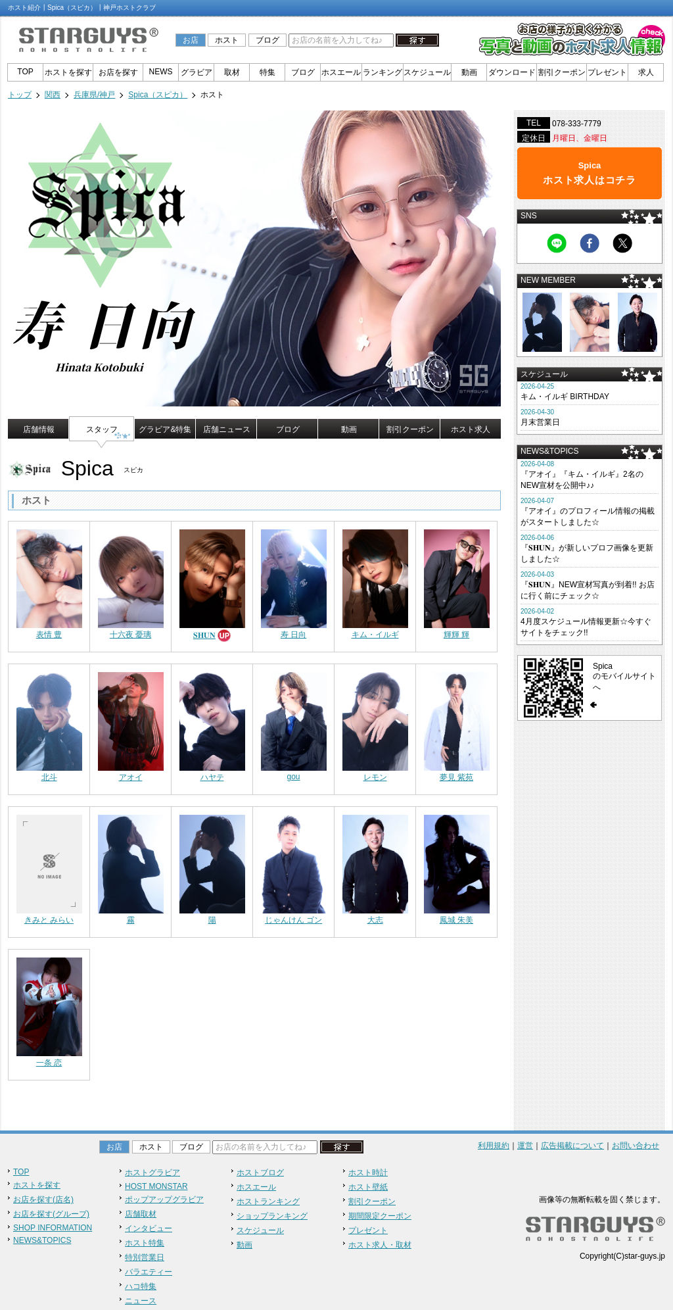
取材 (232, 72)
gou (293, 776)
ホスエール (341, 72)
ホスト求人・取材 (379, 1244)
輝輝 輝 (456, 634)
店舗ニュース (226, 429)
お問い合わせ (635, 1145)
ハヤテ (212, 777)
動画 (469, 72)
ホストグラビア (152, 1172)
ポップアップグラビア (164, 1199)
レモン (375, 777)
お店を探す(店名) (43, 1199)
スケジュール (427, 72)
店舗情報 (39, 429)
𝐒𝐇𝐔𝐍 (204, 635)
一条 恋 (49, 1062)
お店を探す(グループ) (51, 1214)
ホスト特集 (144, 1243)
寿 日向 (293, 634)
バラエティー (148, 1271)
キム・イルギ (375, 634)
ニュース (140, 1300)
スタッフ (102, 429)
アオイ (131, 777)
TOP (25, 71)
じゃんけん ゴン (293, 920)
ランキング (382, 72)
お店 (190, 40)
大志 (375, 920)
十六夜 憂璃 (130, 634)
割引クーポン (562, 72)
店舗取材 (140, 1214)
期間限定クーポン (379, 1216)
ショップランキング (272, 1216)
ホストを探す (68, 72)
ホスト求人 (470, 429)
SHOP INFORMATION (52, 1227)
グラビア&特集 (165, 429)
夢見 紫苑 (456, 777)
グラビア (196, 72)
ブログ (267, 40)
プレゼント (607, 72)
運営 (525, 1145)
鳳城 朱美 (456, 920)
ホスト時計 (368, 1172)
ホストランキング (268, 1201)
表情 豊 (49, 634)
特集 (267, 72)
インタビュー (148, 1228)
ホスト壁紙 (368, 1187)
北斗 (49, 777)
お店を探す (118, 72)
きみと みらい (49, 920)
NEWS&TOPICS (42, 1240)
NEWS (161, 71)
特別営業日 (144, 1257)
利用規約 (493, 1145)
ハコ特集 (140, 1286)
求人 (646, 72)
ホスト (227, 40)
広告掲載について (572, 1145)
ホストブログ (260, 1172)
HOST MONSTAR (156, 1186)
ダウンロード (512, 72)
